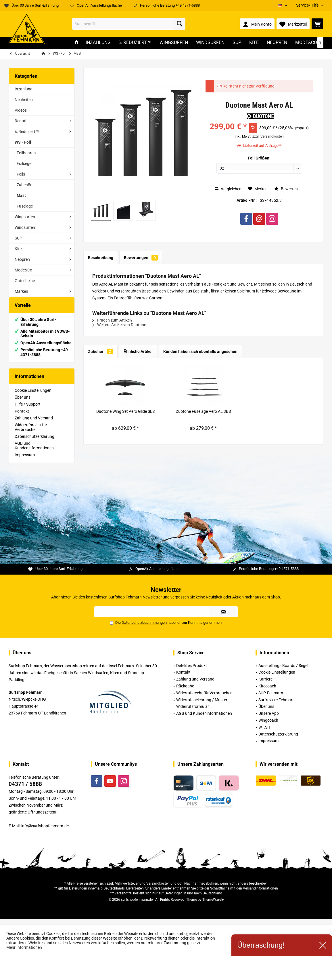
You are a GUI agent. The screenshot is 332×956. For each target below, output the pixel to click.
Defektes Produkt (191, 671)
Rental (20, 121)
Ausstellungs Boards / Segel (283, 671)
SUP (18, 238)
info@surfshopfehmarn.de (45, 831)
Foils (21, 174)
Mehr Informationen (24, 947)
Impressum (25, 460)
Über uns (22, 403)
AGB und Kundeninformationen (34, 451)
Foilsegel (24, 163)
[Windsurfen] (210, 43)
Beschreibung (100, 257)
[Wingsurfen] (174, 43)
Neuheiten (24, 99)
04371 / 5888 (25, 789)
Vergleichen (228, 189)
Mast (21, 195)
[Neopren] (277, 43)
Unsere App (268, 719)
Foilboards (26, 153)
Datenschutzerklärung (34, 442)
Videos (21, 110)
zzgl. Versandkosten (268, 136)
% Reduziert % (27, 131)
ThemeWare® (213, 905)
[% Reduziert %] (135, 43)
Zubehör (24, 185)
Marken (21, 291)
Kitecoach (267, 691)
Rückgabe (185, 691)
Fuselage (25, 206)
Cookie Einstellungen (33, 396)
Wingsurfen (25, 216)
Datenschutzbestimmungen (144, 628)
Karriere (265, 685)
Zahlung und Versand (34, 423)
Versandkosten (158, 889)
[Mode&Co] (306, 43)
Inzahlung (23, 89)
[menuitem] (307, 5)
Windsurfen (25, 227)
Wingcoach (268, 726)
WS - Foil (23, 142)
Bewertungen (141, 258)
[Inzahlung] (98, 43)
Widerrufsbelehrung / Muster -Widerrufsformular (202, 709)
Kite (18, 248)
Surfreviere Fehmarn (276, 705)
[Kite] (254, 43)
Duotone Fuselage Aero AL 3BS (203, 411)
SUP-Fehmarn (270, 698)
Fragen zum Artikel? (112, 320)
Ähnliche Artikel (138, 351)
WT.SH (264, 733)
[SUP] (237, 43)
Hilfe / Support (28, 410)
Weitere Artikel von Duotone (119, 324)
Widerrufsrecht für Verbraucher (31, 433)
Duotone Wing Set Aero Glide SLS (125, 411)
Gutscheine (25, 280)
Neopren (22, 259)
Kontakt (22, 417)
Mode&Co (23, 270)
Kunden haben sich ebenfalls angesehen (200, 351)
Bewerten (286, 189)
